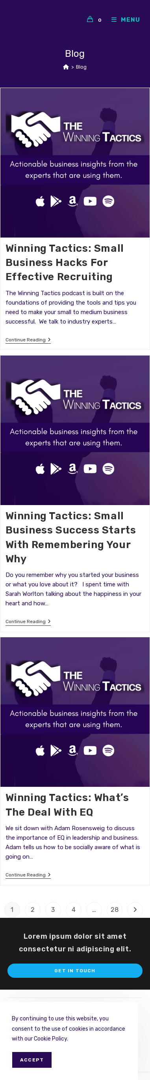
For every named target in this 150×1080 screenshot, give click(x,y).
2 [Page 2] (33, 909)
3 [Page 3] (53, 909)
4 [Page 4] (74, 909)
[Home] (66, 67)
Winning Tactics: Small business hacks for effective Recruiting (65, 262)
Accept (32, 1060)
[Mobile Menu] (123, 19)
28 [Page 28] (115, 909)
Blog (81, 67)
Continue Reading (28, 340)
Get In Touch (74, 970)
